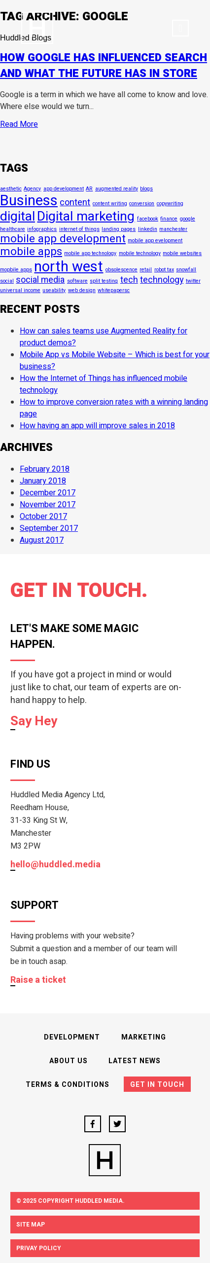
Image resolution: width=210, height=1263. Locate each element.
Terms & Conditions (67, 1084)
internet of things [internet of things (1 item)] (79, 229)
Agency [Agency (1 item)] (32, 188)
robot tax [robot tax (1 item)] (164, 269)
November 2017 (47, 505)
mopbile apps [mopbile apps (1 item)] (16, 269)
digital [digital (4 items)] (17, 216)
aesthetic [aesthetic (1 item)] (11, 188)
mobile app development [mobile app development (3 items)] (63, 239)
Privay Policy (38, 1248)
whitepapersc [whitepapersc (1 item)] (114, 290)
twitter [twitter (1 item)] (193, 281)
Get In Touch (157, 1084)
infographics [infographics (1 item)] (42, 229)
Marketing (143, 1037)
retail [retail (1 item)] (146, 269)
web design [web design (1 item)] (82, 290)
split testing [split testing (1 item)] (104, 281)
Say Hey (33, 721)
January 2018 (43, 481)
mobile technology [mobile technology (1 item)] (140, 253)
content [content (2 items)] (75, 202)
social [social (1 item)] (7, 281)
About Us (68, 1061)
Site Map (30, 1224)
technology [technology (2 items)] (161, 279)
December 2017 (47, 493)
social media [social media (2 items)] (40, 279)
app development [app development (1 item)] (63, 188)
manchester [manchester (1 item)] (173, 229)
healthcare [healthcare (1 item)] (12, 229)
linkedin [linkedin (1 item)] (147, 229)
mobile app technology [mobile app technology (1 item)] (90, 253)
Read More (19, 124)
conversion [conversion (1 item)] (141, 203)
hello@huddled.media (55, 865)
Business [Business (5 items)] (29, 200)
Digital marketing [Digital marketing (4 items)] (86, 216)
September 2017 (49, 528)
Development (72, 1037)
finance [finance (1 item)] (168, 219)
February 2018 (45, 469)
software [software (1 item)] (77, 281)
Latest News (134, 1061)
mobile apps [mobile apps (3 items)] (31, 252)
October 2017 (43, 516)
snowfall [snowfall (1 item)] (186, 269)
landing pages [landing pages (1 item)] (119, 229)
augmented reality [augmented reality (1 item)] (116, 188)
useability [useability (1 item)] (54, 290)
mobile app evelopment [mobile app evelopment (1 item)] (155, 240)
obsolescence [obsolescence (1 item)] (121, 269)
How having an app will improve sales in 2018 (97, 426)
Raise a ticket (38, 980)
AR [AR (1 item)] (89, 188)
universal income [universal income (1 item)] (20, 290)
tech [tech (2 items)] (129, 279)
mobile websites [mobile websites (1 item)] (182, 253)
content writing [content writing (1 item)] (110, 203)
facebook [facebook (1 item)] (147, 219)
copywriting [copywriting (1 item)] (170, 203)
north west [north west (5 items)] (68, 266)
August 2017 (42, 540)
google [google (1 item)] (187, 219)
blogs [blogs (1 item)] (146, 188)
